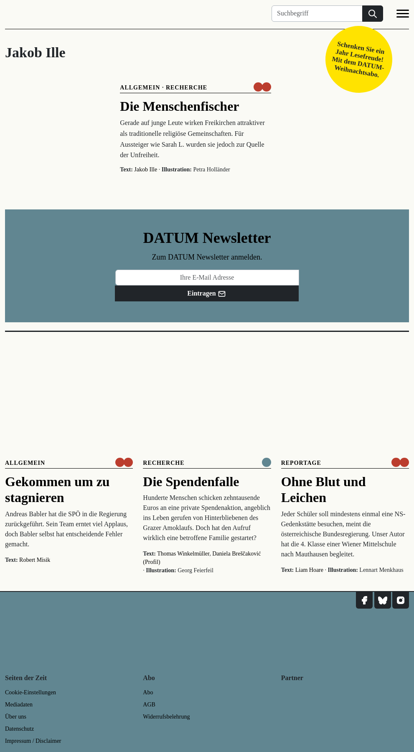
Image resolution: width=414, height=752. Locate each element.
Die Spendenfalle (191, 481)
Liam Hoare (309, 570)
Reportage (301, 463)
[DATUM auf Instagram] (400, 600)
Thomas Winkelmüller (183, 554)
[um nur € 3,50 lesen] (262, 87)
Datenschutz (19, 729)
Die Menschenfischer (179, 106)
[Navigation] (402, 15)
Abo (148, 692)
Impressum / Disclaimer (33, 741)
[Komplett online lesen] (266, 462)
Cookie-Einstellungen (30, 692)
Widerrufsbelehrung (166, 717)
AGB (149, 704)
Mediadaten (19, 704)
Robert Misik (34, 560)
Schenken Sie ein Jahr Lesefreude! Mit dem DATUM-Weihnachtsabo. (358, 59)
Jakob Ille (145, 169)
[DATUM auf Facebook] (364, 600)
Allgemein (140, 87)
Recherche (186, 87)
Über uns (15, 717)
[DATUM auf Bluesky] (382, 600)
